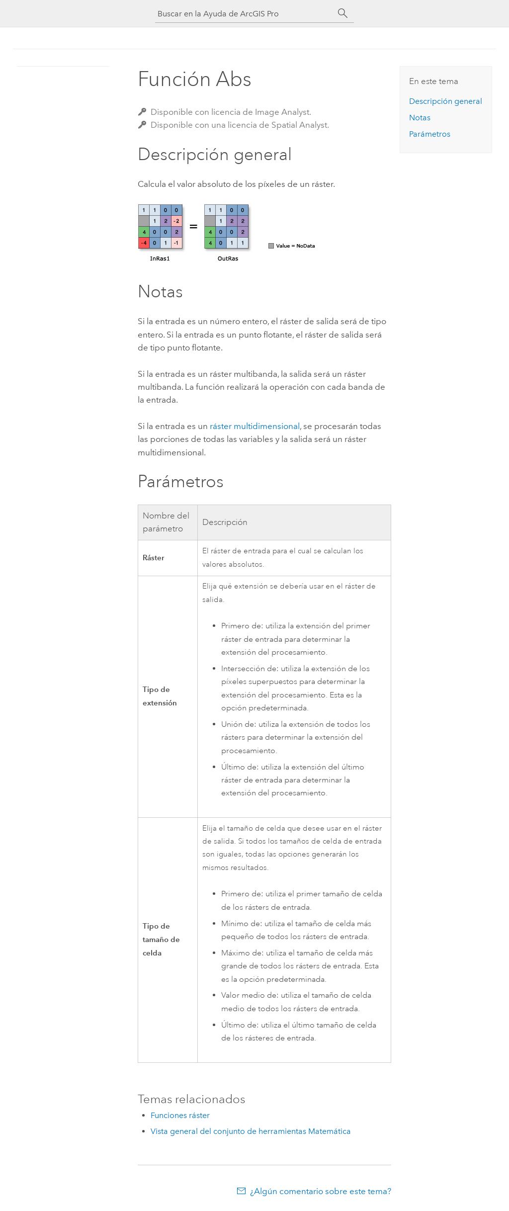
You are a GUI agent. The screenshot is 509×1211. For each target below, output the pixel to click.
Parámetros (429, 134)
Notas (419, 117)
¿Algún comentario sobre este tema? (320, 1191)
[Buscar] (343, 13)
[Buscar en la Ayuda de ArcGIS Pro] (244, 13)
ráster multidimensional (255, 426)
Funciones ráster (180, 1115)
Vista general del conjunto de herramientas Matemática (251, 1131)
